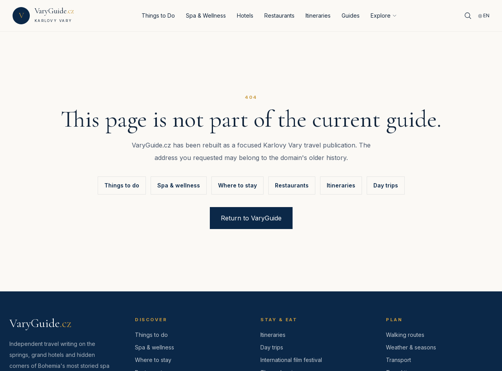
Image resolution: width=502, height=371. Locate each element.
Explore (384, 15)
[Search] (468, 16)
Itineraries (318, 15)
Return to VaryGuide (251, 218)
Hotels (245, 15)
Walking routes (405, 334)
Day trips (385, 185)
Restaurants (279, 15)
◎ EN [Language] (483, 15)
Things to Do (158, 15)
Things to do (121, 185)
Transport (398, 359)
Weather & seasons (411, 347)
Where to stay (237, 185)
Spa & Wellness (206, 15)
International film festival (291, 359)
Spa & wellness (178, 185)
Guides (351, 15)
